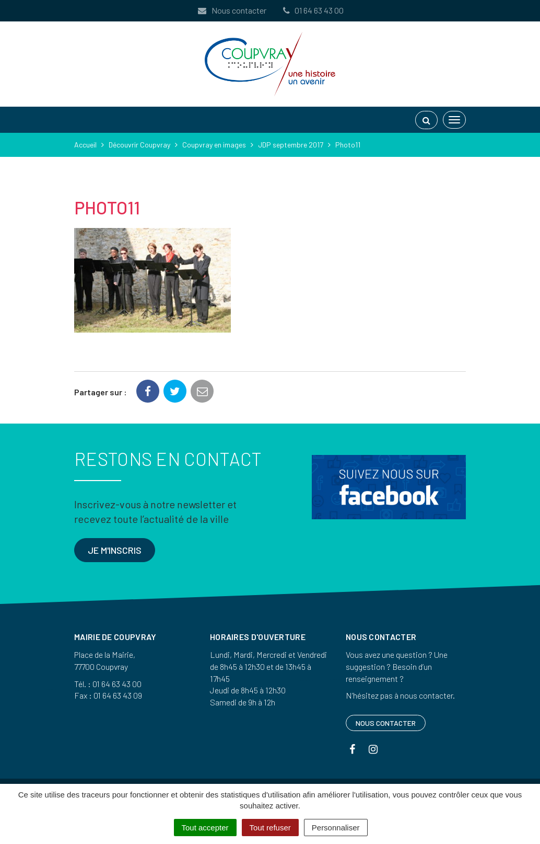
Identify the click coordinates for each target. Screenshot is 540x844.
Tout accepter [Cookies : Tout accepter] (205, 827)
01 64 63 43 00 (312, 10)
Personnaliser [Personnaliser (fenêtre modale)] (336, 827)
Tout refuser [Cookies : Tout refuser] (270, 827)
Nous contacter (231, 10)
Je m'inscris (115, 550)
